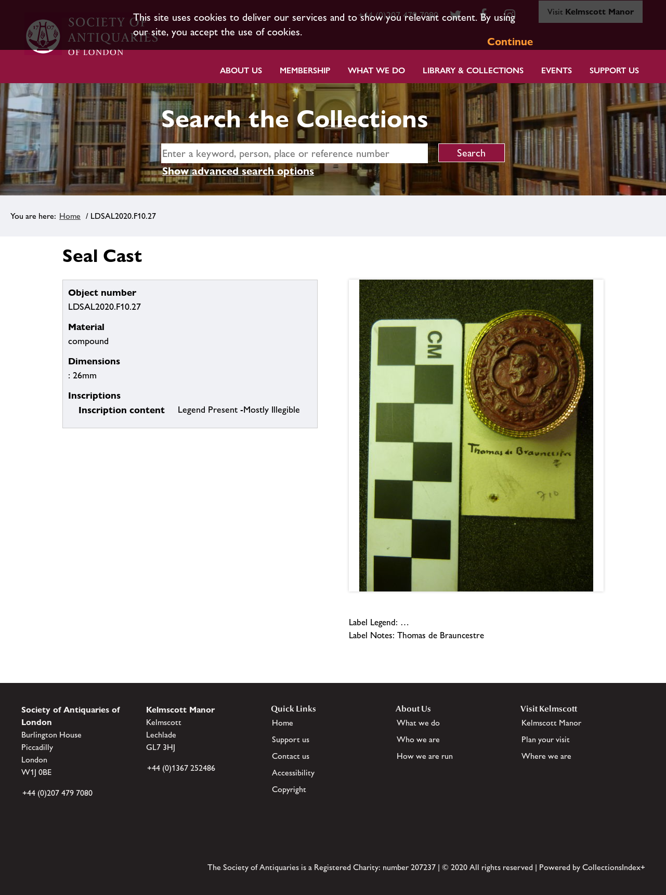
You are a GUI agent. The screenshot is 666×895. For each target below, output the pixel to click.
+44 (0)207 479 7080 (57, 793)
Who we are (418, 739)
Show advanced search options (238, 171)
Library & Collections (473, 70)
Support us (290, 739)
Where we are (546, 756)
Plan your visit (545, 739)
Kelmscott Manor (551, 723)
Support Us (614, 70)
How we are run (425, 756)
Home (70, 216)
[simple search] (294, 153)
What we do (376, 70)
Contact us (290, 756)
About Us (241, 70)
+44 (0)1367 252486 (181, 768)
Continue (510, 41)
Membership (305, 70)
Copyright (289, 789)
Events (556, 70)
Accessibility (293, 773)
